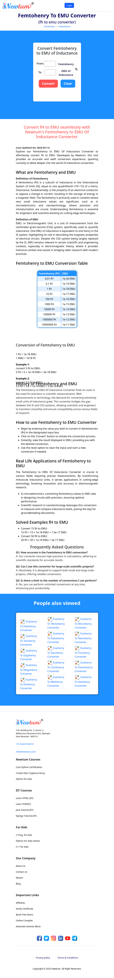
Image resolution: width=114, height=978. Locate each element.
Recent (19, 877)
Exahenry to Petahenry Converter (28, 626)
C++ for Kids (22, 846)
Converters (49, 26)
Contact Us (21, 871)
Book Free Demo (24, 914)
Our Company (26, 858)
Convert (48, 83)
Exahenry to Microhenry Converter (83, 623)
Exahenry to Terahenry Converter (28, 640)
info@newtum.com (26, 751)
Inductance (64, 26)
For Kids (21, 827)
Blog (18, 883)
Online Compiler (24, 920)
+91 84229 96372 (25, 744)
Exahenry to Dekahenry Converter (55, 638)
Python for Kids (24, 778)
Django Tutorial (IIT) (26, 815)
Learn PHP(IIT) (23, 804)
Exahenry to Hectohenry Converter (56, 623)
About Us (21, 865)
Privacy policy (43, 957)
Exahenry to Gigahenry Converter (28, 655)
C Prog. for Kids (24, 834)
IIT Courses (24, 790)
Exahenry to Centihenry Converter (55, 667)
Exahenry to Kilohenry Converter (28, 684)
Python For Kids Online (28, 840)
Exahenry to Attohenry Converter (83, 681)
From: (40, 63)
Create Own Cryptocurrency (30, 773)
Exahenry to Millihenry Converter (55, 681)
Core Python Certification (29, 767)
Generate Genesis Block (28, 926)
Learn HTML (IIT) (24, 798)
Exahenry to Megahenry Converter (28, 669)
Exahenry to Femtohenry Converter (84, 667)
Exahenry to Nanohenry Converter (83, 638)
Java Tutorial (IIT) (24, 809)
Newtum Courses (28, 759)
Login (69, 5)
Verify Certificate (24, 908)
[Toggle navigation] (107, 6)
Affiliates (20, 902)
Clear (68, 83)
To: (40, 72)
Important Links (27, 895)
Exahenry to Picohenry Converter (83, 652)
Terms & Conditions (68, 957)
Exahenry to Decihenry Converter (55, 652)
